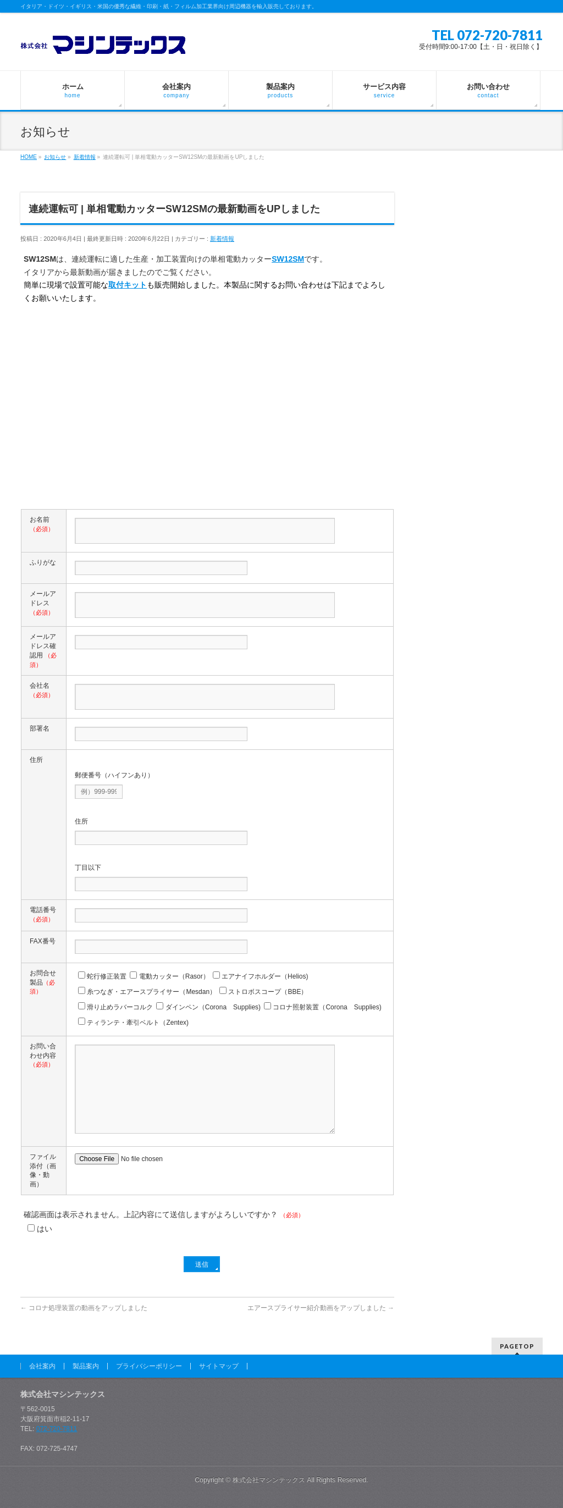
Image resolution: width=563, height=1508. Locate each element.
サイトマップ (219, 1366)
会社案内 (42, 1366)
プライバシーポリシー (149, 1366)
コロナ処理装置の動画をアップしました (83, 1308)
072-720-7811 (57, 1429)
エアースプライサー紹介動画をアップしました (320, 1308)
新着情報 (222, 238)
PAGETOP (517, 1346)
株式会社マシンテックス (269, 1480)
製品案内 (86, 1366)
